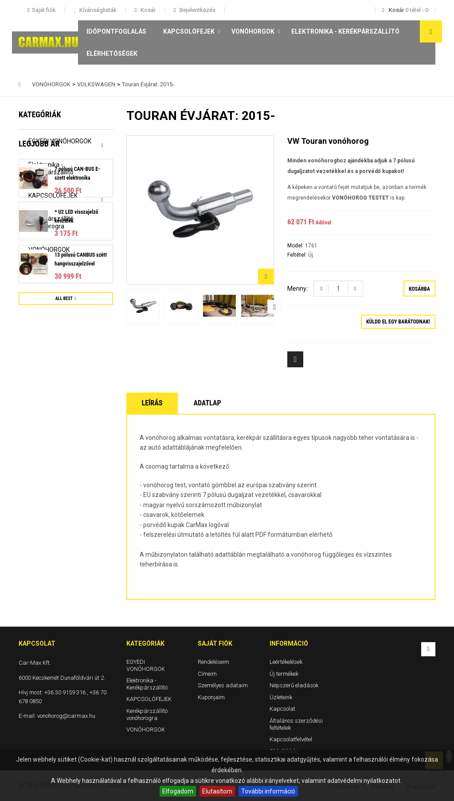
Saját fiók (215, 643)
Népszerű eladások (294, 685)
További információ (268, 791)
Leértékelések (286, 662)
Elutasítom (217, 791)
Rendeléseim (213, 662)
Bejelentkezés (196, 10)
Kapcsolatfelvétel (291, 739)
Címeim (207, 673)
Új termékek (284, 673)
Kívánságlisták (97, 10)
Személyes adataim (223, 685)
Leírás (152, 403)
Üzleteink (281, 696)
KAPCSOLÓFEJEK (189, 31)
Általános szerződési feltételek (296, 724)
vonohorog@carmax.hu (66, 715)
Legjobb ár (39, 275)
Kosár (147, 10)
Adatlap (207, 403)
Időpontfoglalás (116, 31)
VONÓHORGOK (252, 31)
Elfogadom (177, 791)
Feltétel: (297, 255)
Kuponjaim (211, 696)
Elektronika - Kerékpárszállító (345, 31)
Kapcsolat (282, 708)
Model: (296, 246)
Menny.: (298, 288)
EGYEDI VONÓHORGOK (59, 141)
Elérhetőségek (111, 53)
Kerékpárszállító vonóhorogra (51, 222)
